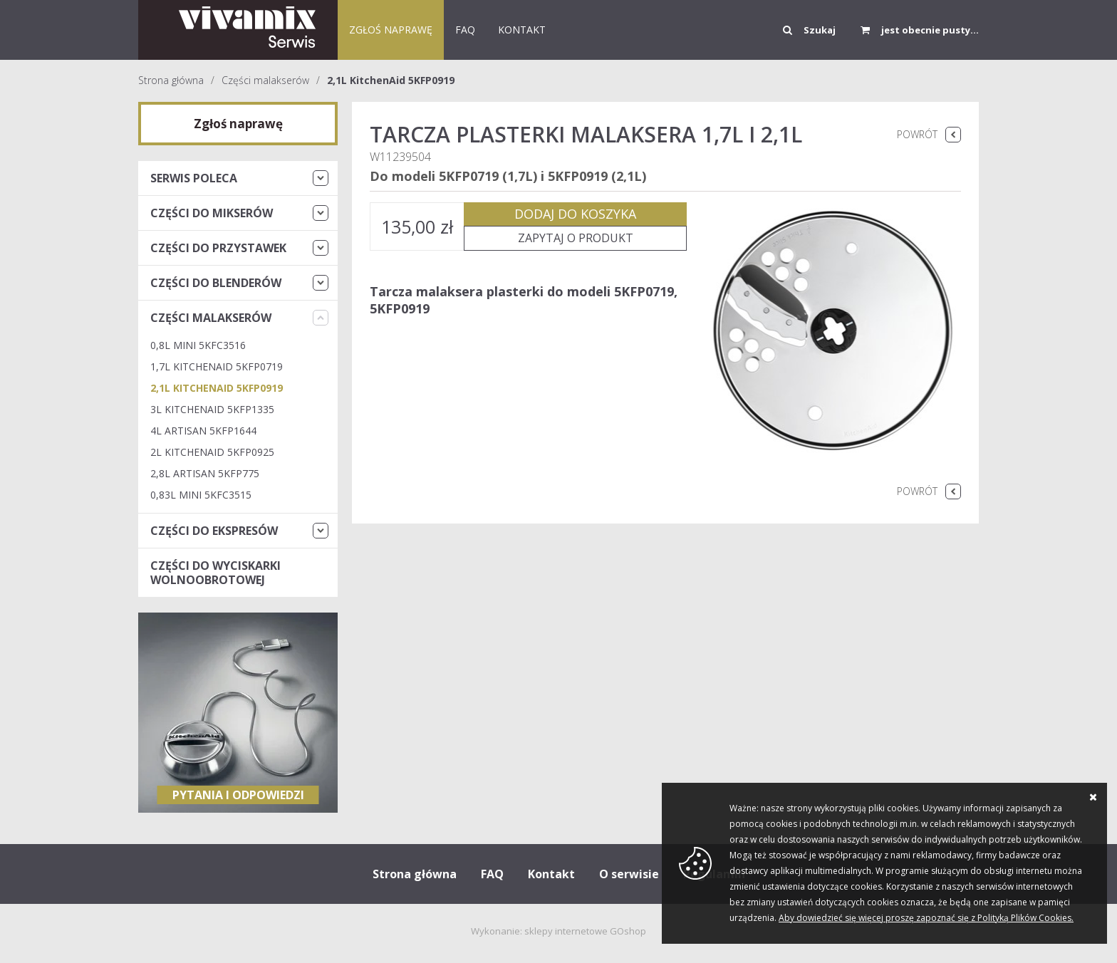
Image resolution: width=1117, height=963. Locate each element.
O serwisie (629, 874)
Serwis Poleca (193, 178)
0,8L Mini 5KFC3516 (198, 345)
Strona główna (171, 80)
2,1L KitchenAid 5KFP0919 (390, 80)
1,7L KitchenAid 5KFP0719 (216, 366)
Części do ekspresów (214, 530)
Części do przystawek (218, 248)
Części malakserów (265, 80)
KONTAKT (522, 29)
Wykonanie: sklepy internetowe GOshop (558, 931)
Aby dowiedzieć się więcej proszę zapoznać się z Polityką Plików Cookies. (926, 918)
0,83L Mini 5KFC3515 (200, 494)
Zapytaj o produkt (575, 238)
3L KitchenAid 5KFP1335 (212, 409)
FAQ (465, 29)
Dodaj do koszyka (575, 213)
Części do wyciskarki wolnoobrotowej (215, 573)
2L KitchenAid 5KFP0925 (212, 452)
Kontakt (551, 874)
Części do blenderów (215, 283)
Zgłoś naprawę (390, 29)
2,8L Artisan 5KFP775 (204, 473)
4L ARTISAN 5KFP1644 (203, 430)
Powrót (917, 134)
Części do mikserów (211, 213)
